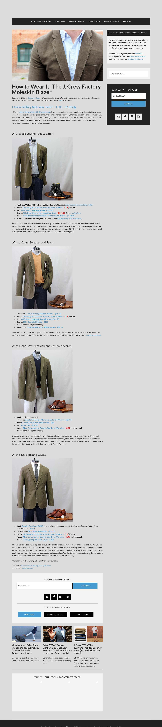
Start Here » (29, 614)
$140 (32, 528)
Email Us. (139, 53)
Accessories (26, 566)
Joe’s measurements (137, 56)
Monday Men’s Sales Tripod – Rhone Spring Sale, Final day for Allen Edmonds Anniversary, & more (26, 649)
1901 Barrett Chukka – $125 (35, 322)
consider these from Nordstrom (69, 218)
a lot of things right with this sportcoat (34, 112)
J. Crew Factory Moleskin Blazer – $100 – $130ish (44, 107)
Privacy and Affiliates (105, 720)
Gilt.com (117, 720)
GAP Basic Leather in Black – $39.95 (37, 210)
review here (76, 213)
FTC (122, 720)
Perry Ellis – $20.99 (29, 425)
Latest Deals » (81, 614)
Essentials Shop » (55, 614)
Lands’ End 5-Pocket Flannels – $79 (38, 422)
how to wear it (27, 568)
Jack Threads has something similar (79, 205)
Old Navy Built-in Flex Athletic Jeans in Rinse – (45, 207)
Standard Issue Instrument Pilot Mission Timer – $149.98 (48, 215)
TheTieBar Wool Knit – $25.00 (41, 531)
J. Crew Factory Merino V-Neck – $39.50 (43, 313)
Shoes (41, 566)
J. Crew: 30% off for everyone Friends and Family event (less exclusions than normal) (88, 649)
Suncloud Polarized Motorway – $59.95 (45, 327)
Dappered (81, 9)
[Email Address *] (45, 586)
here (60, 100)
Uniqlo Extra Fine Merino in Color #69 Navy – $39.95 (48, 420)
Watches (47, 566)
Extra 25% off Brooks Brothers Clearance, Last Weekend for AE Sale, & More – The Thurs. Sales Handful (57, 649)
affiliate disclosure (135, 59)
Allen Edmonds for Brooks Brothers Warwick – (46, 428)
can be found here (93, 335)
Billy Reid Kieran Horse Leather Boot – (44, 213)
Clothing (34, 566)
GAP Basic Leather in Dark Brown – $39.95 (40, 319)
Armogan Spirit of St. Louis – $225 (38, 539)
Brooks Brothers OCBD (32, 526)
